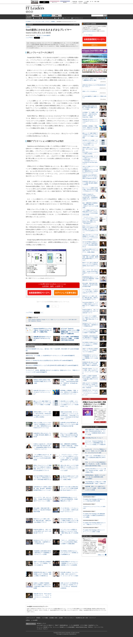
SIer (29, 321)
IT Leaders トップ (30, 21)
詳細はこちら (101, 554)
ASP (75, 319)
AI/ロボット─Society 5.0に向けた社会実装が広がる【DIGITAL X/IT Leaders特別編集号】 (49, 360)
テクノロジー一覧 (40, 21)
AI (56, 18)
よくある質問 (34, 620)
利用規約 (38, 617)
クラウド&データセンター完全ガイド (45, 625)
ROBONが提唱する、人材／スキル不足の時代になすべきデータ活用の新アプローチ (42, 531)
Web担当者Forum (64, 625)
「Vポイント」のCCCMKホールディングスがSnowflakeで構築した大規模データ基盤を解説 (69, 542)
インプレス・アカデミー (42, 629)
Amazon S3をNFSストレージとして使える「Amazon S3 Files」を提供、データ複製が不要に (43, 330)
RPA (60, 18)
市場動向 (53, 21)
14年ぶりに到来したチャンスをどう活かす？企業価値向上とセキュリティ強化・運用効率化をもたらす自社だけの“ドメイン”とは (90, 169)
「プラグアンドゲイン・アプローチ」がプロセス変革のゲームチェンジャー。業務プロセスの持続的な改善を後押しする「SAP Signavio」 (69, 458)
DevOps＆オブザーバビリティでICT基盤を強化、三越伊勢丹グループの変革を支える (42, 542)
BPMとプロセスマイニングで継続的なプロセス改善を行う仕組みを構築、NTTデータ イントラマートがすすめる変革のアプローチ (90, 229)
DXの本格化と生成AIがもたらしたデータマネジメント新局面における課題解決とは (69, 552)
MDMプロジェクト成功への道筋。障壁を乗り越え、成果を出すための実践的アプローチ (42, 520)
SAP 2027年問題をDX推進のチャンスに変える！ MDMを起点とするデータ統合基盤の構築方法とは (42, 477)
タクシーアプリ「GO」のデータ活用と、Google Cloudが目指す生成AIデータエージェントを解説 (43, 499)
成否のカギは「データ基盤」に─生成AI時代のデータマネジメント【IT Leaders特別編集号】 (50, 355)
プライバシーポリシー (69, 617)
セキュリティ (67, 18)
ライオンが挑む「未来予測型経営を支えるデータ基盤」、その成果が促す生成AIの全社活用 (70, 338)
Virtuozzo (39, 321)
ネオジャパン (65, 319)
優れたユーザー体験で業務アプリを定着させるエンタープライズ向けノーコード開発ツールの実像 (42, 403)
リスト (41, 37)
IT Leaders (35, 8)
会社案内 (61, 617)
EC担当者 (81, 1)
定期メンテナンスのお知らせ (89, 91)
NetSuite (34, 319)
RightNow (38, 319)
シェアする (29, 37)
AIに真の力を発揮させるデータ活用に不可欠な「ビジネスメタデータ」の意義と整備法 (69, 477)
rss (32, 12)
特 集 (56, 15)
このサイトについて (30, 617)
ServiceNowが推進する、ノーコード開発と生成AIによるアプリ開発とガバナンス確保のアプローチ (69, 520)
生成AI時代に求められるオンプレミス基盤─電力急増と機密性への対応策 (42, 435)
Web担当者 (75, 1)
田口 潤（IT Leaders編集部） (44, 35)
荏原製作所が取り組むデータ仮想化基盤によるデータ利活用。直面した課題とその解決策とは (42, 574)
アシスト (48, 319)
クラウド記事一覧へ (74, 24)
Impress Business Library (88, 31)
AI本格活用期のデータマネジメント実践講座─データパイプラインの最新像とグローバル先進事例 (69, 563)
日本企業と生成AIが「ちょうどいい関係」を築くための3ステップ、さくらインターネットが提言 (69, 574)
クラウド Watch (83, 625)
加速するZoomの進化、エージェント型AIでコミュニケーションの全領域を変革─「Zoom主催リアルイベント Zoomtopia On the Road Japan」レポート (69, 415)
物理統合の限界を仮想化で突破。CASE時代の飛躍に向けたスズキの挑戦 (42, 381)
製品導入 (65, 2)
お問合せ (28, 620)
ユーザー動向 (37, 18)
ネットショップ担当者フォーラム (44, 627)
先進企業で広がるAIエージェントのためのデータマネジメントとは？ (42, 338)
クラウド (47, 21)
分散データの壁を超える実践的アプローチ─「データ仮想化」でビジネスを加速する (42, 563)
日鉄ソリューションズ (56, 319)
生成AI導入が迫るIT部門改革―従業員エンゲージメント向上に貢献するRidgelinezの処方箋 (69, 424)
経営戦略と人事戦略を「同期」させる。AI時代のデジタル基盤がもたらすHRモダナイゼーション (69, 392)
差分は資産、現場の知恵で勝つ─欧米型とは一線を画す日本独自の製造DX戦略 (42, 509)
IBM (72, 319)
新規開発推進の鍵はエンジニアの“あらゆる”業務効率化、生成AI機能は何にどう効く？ (69, 499)
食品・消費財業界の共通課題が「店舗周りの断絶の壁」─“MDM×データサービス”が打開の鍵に (69, 445)
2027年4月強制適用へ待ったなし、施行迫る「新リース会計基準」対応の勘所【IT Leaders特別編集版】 (52, 349)
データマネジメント (78, 18)
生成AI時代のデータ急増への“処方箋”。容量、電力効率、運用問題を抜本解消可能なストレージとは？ (43, 488)
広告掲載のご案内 (53, 617)
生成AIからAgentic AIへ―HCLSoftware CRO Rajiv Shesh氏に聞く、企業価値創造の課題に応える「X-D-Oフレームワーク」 (90, 197)
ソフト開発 (86, 1)
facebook (29, 12)
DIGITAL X (90, 627)
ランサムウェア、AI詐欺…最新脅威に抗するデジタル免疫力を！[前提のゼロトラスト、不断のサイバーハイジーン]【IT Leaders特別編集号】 (53, 371)
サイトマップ (92, 617)
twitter (27, 12)
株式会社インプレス (41, 623)
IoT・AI (91, 1)
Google (43, 319)
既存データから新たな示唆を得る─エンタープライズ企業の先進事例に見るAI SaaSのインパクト (69, 488)
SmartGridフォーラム (93, 625)
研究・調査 (96, 1)
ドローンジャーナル (98, 627)
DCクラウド (54, 2)
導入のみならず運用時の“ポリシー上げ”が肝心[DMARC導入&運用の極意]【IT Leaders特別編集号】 (52, 365)
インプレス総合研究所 (74, 625)
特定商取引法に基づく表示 (82, 617)
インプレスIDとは (88, 35)
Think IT (57, 625)
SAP (70, 319)
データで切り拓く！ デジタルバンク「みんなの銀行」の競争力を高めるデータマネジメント (69, 509)
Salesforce (33, 321)
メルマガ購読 (45, 617)
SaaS (29, 319)
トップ (29, 16)
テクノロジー (46, 15)
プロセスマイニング (48, 18)
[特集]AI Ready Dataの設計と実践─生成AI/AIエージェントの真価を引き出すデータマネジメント (94, 404)
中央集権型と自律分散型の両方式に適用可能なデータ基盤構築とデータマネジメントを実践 (42, 552)
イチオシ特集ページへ (100, 422)
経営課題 (36, 15)
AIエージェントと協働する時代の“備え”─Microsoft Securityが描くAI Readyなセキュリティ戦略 (69, 435)
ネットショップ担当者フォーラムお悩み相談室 (64, 627)
